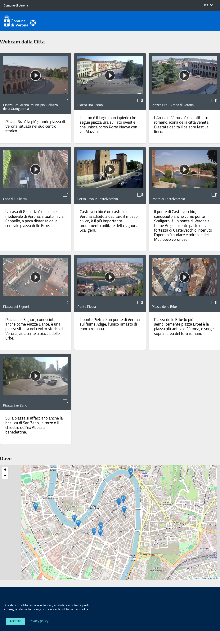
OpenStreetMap (211, 578)
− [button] (5, 476)
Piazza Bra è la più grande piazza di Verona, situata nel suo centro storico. (35, 126)
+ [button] (5, 470)
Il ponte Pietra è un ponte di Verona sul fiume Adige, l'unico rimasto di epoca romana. (110, 324)
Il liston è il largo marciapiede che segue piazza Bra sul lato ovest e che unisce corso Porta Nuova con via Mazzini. (108, 124)
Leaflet (197, 578)
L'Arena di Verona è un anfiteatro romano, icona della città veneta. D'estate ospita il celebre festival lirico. (182, 124)
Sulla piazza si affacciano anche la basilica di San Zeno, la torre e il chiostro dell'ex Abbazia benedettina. (34, 425)
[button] (208, 5)
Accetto (15, 621)
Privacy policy (38, 620)
